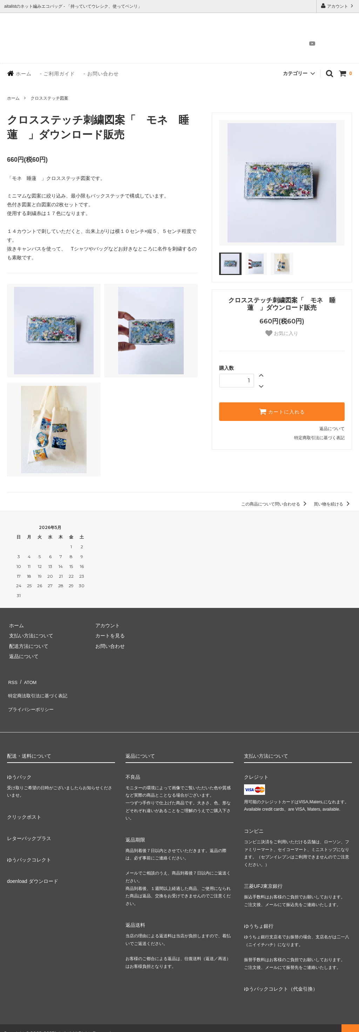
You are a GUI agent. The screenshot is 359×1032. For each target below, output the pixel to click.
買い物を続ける (333, 504)
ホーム (19, 73)
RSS (12, 680)
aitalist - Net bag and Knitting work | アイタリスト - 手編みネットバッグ (44, 37)
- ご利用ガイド (57, 73)
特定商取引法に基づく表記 (319, 437)
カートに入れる (282, 411)
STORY (165, 43)
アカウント (337, 6)
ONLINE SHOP (239, 43)
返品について (332, 428)
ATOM (28, 680)
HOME (140, 43)
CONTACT (278, 43)
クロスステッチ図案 (49, 98)
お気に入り (281, 333)
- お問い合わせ (101, 73)
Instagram (300, 43)
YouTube (310, 43)
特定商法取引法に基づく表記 (39, 691)
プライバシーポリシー (31, 701)
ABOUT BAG (197, 43)
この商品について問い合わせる (275, 504)
